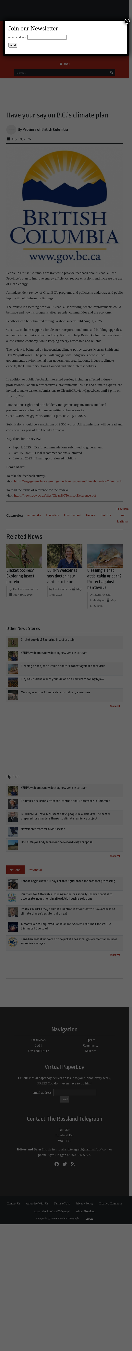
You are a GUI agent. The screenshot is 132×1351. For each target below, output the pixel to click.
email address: (17, 37)
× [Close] (127, 21)
